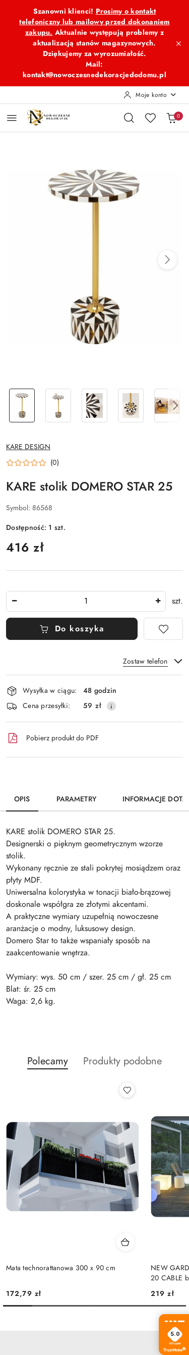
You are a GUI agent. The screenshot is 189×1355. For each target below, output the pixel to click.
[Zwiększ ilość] (157, 601)
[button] (167, 260)
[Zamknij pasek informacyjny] (178, 43)
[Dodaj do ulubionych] (163, 629)
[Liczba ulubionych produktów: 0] (150, 117)
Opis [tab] (22, 799)
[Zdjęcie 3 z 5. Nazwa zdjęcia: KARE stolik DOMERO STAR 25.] (95, 405)
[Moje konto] (150, 94)
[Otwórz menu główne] (12, 118)
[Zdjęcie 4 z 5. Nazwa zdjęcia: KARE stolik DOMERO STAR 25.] (130, 405)
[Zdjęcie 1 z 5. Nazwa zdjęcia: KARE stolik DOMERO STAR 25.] (22, 405)
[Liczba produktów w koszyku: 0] (171, 117)
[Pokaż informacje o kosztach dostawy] (111, 706)
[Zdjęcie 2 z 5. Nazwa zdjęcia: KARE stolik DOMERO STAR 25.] (58, 405)
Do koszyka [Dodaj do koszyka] (71, 628)
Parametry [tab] (76, 799)
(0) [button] (54, 462)
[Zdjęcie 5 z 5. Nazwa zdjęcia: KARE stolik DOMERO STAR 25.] (167, 405)
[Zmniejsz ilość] (14, 601)
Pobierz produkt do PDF (52, 738)
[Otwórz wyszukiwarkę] (129, 117)
